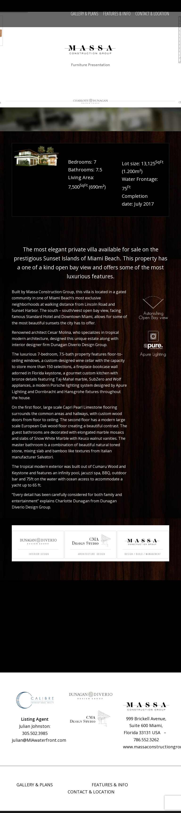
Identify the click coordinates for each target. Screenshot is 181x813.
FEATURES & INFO (110, 787)
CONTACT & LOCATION (91, 794)
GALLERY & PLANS (34, 787)
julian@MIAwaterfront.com (39, 742)
